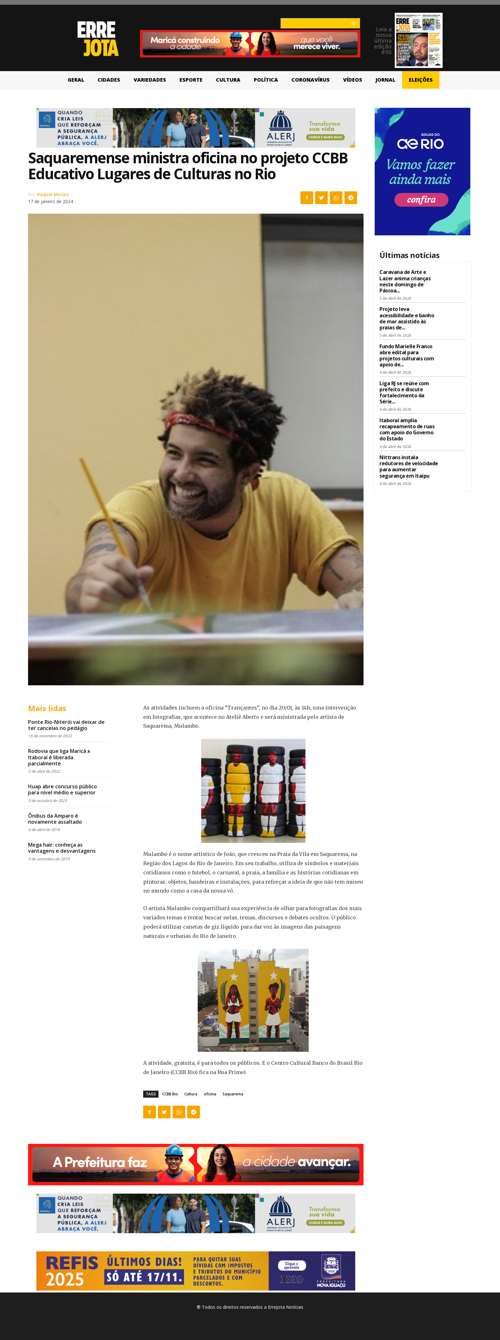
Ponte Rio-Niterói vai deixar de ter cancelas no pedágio (66, 725)
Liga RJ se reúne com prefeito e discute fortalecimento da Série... (404, 392)
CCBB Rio (170, 1094)
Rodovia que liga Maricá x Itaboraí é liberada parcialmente (59, 757)
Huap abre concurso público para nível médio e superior (62, 789)
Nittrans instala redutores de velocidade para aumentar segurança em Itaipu (408, 466)
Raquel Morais (53, 194)
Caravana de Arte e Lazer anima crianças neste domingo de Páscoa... (404, 281)
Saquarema (233, 1094)
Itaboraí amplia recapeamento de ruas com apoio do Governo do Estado (406, 429)
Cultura (190, 1094)
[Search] (353, 23)
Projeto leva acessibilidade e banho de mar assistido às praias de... (406, 318)
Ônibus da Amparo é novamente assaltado (55, 818)
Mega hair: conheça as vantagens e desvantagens (62, 847)
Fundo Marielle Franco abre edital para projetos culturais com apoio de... (406, 355)
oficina (210, 1094)
